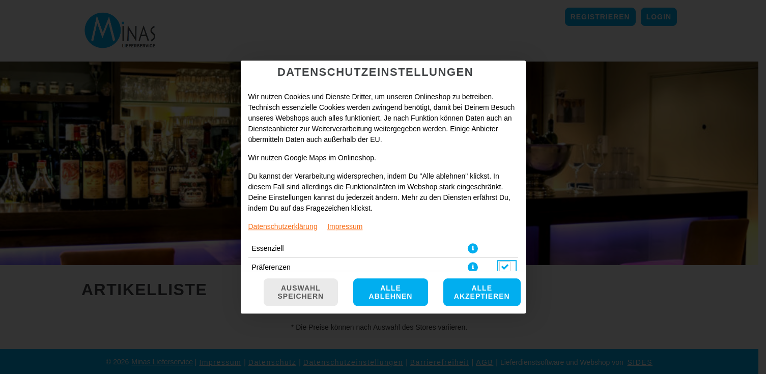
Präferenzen (271, 267)
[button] (473, 248)
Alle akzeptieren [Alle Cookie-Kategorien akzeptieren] (482, 292)
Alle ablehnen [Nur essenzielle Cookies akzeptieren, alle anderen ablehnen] (391, 292)
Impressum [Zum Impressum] (344, 226)
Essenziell (268, 248)
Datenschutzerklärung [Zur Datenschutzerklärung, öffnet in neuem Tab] (283, 226)
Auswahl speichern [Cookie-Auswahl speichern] (301, 292)
